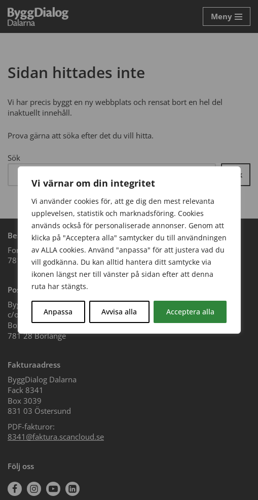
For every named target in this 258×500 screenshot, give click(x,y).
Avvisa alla (119, 311)
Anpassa (58, 311)
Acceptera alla (190, 311)
